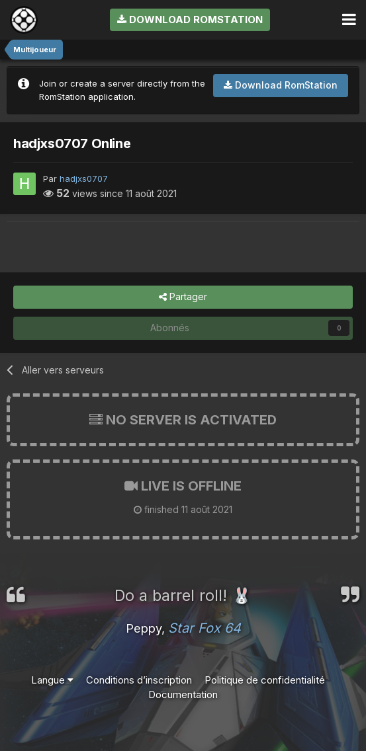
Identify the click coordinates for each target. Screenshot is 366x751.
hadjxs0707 (84, 178)
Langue (52, 680)
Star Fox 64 (204, 628)
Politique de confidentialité (265, 680)
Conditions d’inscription (139, 680)
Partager (183, 297)
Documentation (183, 694)
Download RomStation (190, 19)
